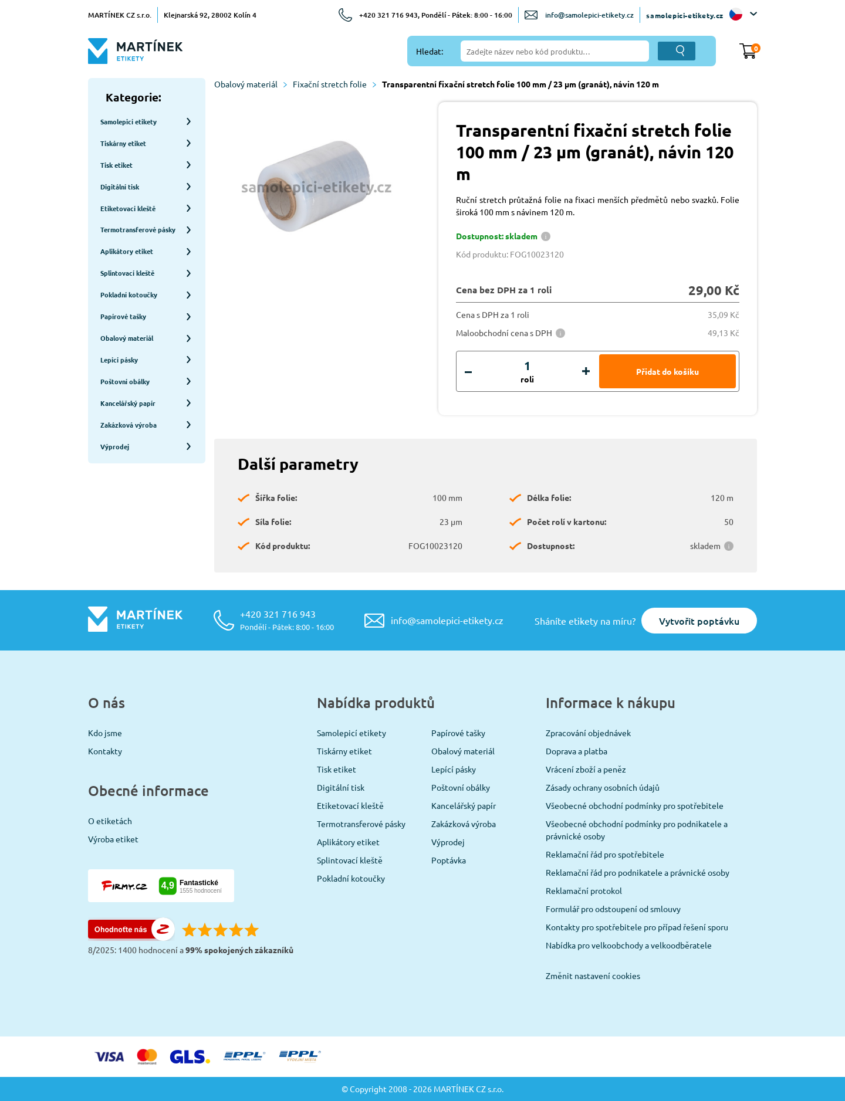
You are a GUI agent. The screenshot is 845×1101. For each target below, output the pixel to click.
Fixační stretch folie (334, 84)
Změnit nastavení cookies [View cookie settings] (593, 975)
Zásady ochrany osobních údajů (603, 787)
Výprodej (448, 841)
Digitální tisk (340, 787)
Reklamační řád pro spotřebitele (605, 854)
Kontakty (105, 751)
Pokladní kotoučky (351, 878)
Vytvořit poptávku (699, 620)
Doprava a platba (576, 751)
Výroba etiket (113, 839)
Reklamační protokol (584, 890)
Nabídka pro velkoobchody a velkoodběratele (629, 945)
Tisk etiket (336, 769)
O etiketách (110, 820)
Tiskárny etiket (344, 751)
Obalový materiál (250, 84)
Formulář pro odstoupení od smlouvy (613, 908)
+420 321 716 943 (287, 620)
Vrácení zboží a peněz (586, 769)
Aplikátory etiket (348, 841)
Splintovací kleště (350, 860)
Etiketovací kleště (350, 805)
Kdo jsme (105, 732)
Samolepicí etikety (351, 732)
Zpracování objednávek (588, 732)
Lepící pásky (453, 769)
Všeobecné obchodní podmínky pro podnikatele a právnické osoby (637, 829)
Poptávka (448, 860)
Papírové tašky (458, 732)
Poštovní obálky (460, 787)
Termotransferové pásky (361, 823)
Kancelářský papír (463, 805)
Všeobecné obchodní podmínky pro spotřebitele (635, 805)
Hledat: (429, 51)
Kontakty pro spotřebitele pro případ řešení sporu (637, 927)
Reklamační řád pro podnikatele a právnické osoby (637, 872)
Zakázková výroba (463, 823)
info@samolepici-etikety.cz (589, 15)
